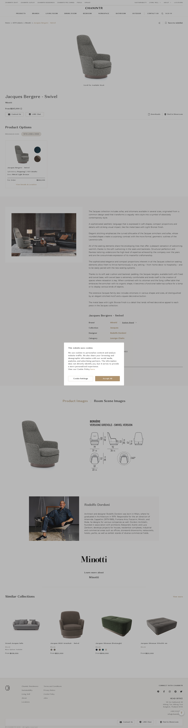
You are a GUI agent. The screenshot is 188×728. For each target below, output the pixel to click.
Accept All (107, 379)
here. (92, 369)
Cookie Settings (80, 379)
